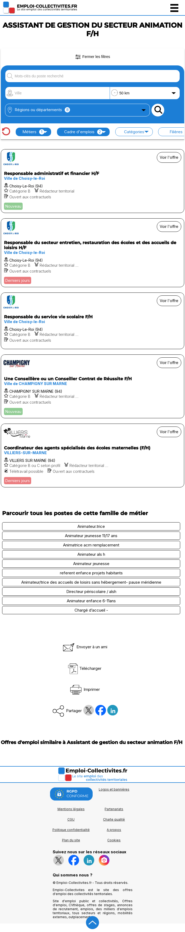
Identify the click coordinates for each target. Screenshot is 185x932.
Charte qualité (114, 819)
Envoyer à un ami (84, 646)
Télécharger (84, 668)
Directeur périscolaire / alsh (91, 591)
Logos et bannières (114, 789)
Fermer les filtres (92, 57)
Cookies (114, 840)
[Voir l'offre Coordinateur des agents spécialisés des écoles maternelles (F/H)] (92, 455)
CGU (71, 819)
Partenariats (114, 809)
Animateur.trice (91, 526)
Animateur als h (91, 554)
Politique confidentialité (71, 830)
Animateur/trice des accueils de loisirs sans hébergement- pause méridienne (91, 582)
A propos (114, 830)
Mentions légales (71, 809)
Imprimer (84, 689)
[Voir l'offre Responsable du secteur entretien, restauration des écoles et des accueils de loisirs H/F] (92, 253)
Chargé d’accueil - (91, 610)
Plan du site (71, 840)
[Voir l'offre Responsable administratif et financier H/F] (92, 181)
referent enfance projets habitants (91, 572)
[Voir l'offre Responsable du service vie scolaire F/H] (92, 321)
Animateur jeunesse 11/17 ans (91, 535)
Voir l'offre (169, 157)
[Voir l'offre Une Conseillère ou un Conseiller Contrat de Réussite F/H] (92, 386)
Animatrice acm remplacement (91, 545)
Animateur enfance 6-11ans (91, 600)
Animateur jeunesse (91, 563)
